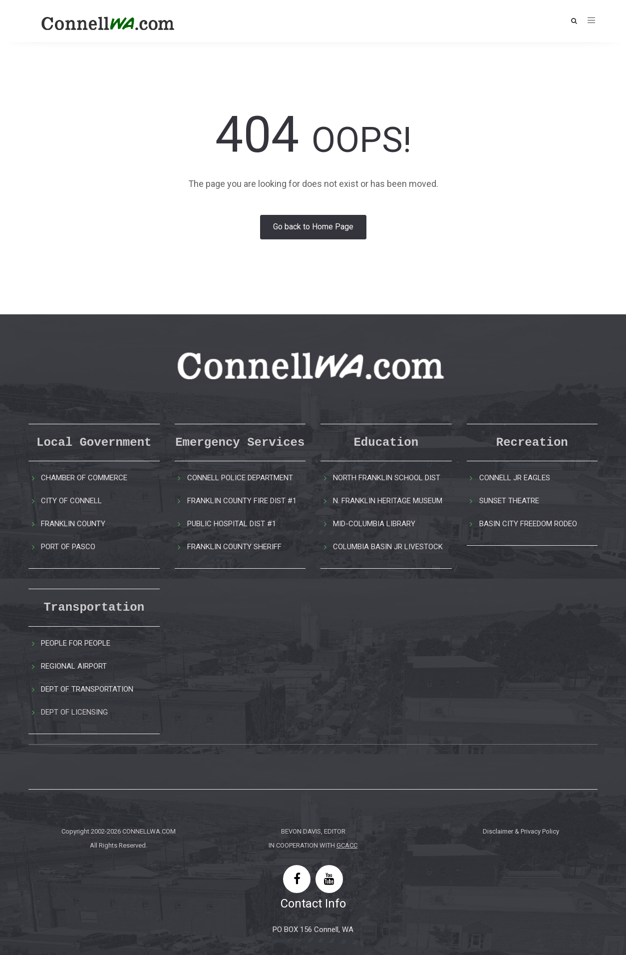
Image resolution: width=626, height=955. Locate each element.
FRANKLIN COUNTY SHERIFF (234, 546)
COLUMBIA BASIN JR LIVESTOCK (388, 546)
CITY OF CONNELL (71, 500)
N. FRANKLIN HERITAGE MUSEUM (387, 500)
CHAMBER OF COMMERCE (84, 477)
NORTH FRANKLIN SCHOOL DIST (386, 477)
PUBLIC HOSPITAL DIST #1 (231, 523)
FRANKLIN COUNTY (73, 523)
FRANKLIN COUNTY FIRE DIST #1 (242, 500)
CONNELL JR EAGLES (514, 477)
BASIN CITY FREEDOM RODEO (528, 523)
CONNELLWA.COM (149, 831)
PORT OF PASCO (68, 546)
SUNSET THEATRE (509, 500)
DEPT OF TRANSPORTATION (87, 689)
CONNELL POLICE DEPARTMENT (240, 477)
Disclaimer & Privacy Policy (521, 831)
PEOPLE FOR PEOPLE (75, 643)
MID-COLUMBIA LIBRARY (374, 523)
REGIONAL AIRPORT (74, 666)
